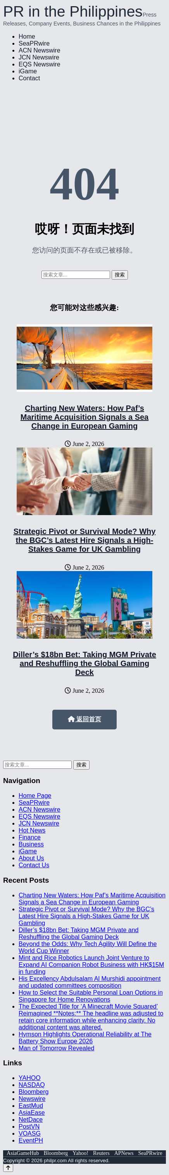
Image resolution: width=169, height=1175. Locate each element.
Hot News (32, 830)
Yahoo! (80, 1153)
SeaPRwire (34, 43)
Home (27, 36)
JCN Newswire (39, 57)
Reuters (101, 1153)
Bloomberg (33, 1092)
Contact (29, 78)
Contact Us (34, 865)
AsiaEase (32, 1112)
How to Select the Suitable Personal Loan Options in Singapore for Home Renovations (91, 996)
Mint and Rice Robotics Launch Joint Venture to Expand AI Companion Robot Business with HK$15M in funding (91, 965)
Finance (30, 837)
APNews (124, 1153)
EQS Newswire (39, 64)
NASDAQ (32, 1085)
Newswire (32, 1098)
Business (31, 844)
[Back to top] (8, 1168)
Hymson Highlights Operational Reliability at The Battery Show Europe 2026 (85, 1037)
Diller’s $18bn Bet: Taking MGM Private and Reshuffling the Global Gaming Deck (84, 663)
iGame (28, 71)
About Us (31, 858)
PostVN (29, 1126)
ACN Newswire (39, 50)
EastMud (31, 1105)
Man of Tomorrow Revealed (56, 1048)
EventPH (31, 1140)
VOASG (30, 1133)
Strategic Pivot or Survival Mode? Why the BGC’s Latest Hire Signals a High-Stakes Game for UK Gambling (85, 540)
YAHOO (30, 1078)
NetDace (31, 1119)
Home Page (35, 795)
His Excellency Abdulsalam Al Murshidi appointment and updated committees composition (89, 982)
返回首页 (84, 719)
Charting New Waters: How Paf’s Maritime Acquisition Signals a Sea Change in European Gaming (84, 417)
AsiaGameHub (23, 1153)
